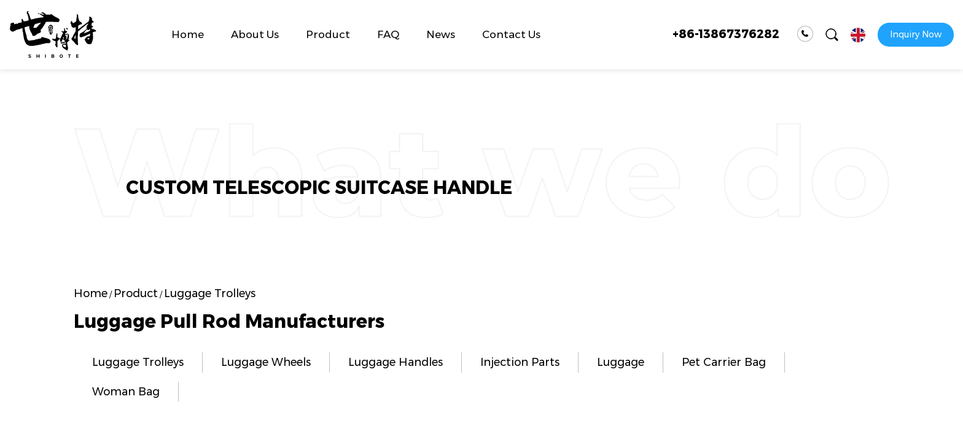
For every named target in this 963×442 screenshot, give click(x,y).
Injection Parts (519, 362)
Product (328, 34)
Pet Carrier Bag (724, 362)
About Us (255, 34)
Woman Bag (126, 391)
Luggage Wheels (266, 362)
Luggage (620, 362)
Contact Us (511, 34)
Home (187, 34)
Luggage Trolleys (138, 362)
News (440, 34)
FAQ (388, 34)
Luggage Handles (395, 362)
